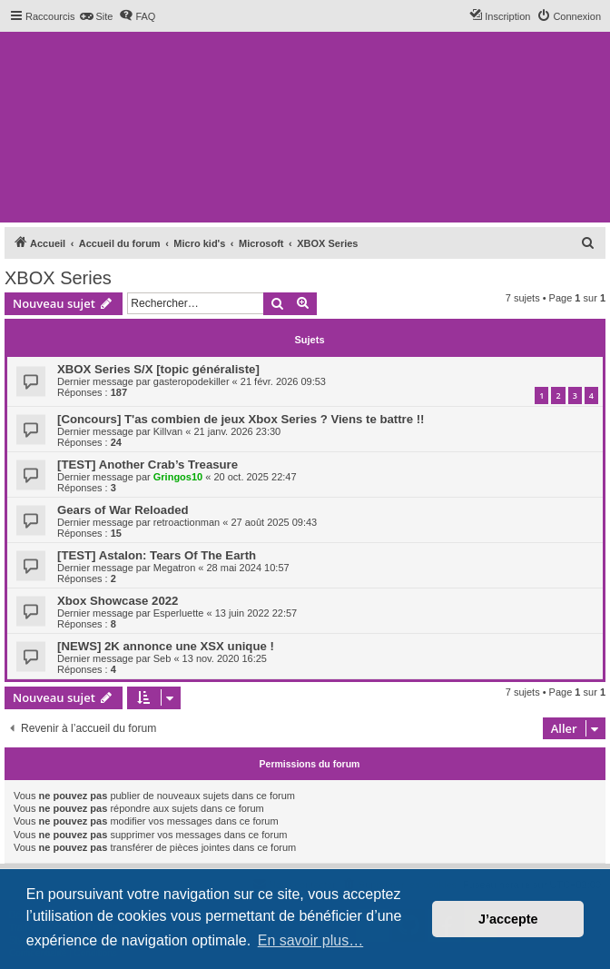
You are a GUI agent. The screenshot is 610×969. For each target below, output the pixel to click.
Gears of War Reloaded (123, 510)
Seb (162, 658)
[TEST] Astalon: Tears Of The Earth (156, 555)
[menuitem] (96, 16)
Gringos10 (177, 476)
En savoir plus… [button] (311, 940)
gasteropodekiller (191, 381)
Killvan (167, 431)
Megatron (174, 567)
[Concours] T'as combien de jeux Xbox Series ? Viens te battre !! (240, 419)
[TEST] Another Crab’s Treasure (147, 464)
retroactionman (186, 522)
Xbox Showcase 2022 (117, 601)
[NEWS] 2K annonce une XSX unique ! (165, 646)
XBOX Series (58, 278)
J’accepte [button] (508, 919)
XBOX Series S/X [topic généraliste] (158, 369)
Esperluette (178, 613)
